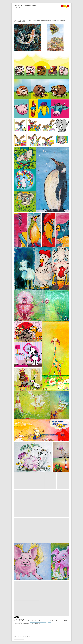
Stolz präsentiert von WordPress (19, 639)
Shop (50, 11)
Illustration (36, 11)
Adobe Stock (23, 11)
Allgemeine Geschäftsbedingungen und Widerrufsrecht (22, 636)
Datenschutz (16, 637)
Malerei (30, 11)
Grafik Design (16, 11)
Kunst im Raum (44, 11)
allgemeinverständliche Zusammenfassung (38, 622)
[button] (27, 37)
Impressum (15, 634)
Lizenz (49, 622)
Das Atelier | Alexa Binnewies (25, 6)
